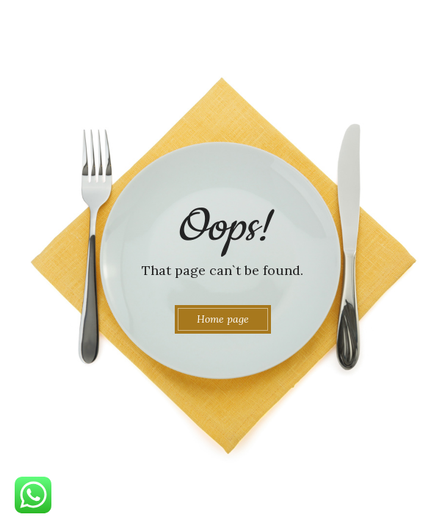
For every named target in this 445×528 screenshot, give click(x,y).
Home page (223, 319)
